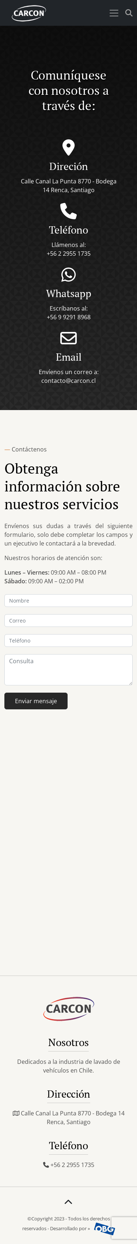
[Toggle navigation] (114, 13)
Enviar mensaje (36, 701)
